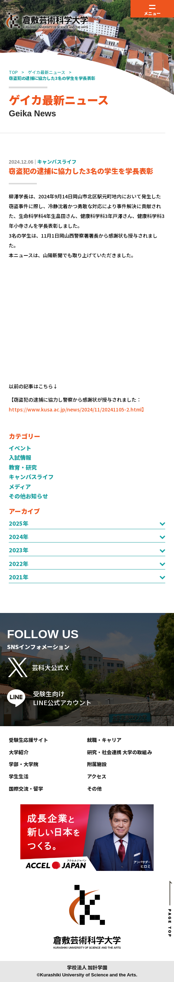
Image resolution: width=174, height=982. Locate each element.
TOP (13, 72)
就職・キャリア (104, 739)
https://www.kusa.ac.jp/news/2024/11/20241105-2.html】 (78, 409)
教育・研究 (23, 467)
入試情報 (20, 457)
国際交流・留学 (26, 788)
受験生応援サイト (28, 739)
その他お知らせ (28, 496)
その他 (94, 788)
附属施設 (97, 764)
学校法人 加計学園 (87, 967)
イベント (20, 448)
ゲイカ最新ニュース (46, 72)
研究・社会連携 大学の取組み (119, 752)
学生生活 (18, 776)
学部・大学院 (23, 764)
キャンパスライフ (31, 476)
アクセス (96, 776)
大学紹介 (18, 752)
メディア (20, 486)
